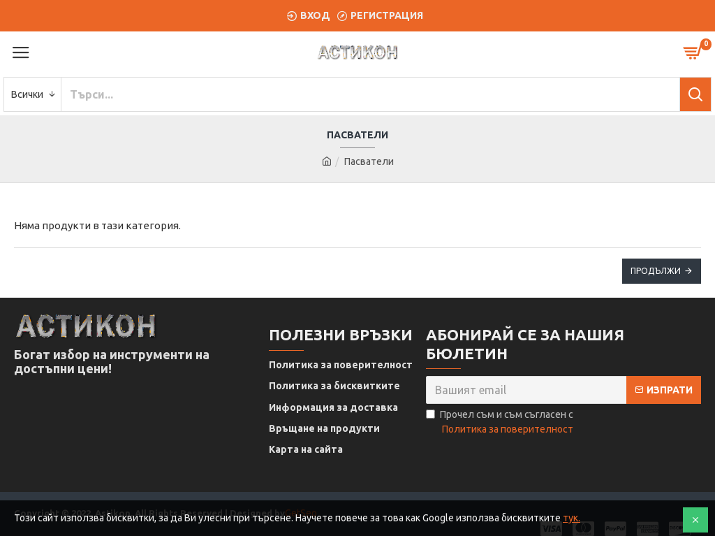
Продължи (656, 270)
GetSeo (301, 497)
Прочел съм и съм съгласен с (500, 423)
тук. (571, 517)
